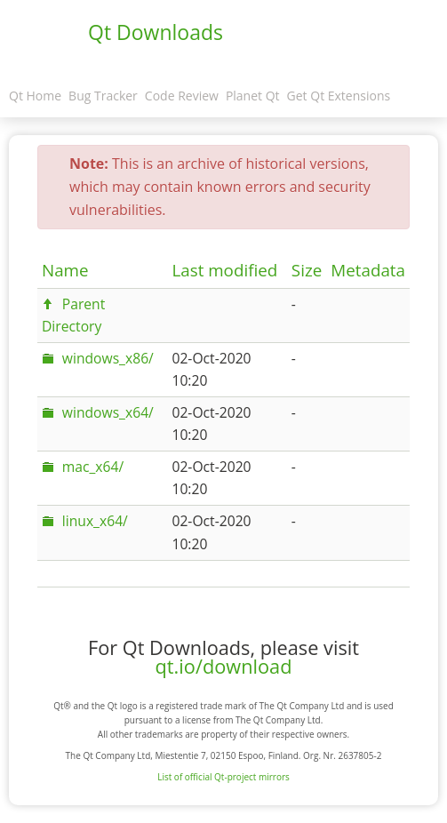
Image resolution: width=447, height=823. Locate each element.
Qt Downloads (155, 32)
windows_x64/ (108, 412)
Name (65, 270)
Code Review (182, 95)
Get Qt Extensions (339, 95)
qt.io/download (224, 666)
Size (306, 270)
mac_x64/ (93, 466)
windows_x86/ (108, 358)
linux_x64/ (95, 521)
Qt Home (35, 95)
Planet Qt (253, 95)
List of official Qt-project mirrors (223, 777)
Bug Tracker (103, 95)
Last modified (224, 270)
